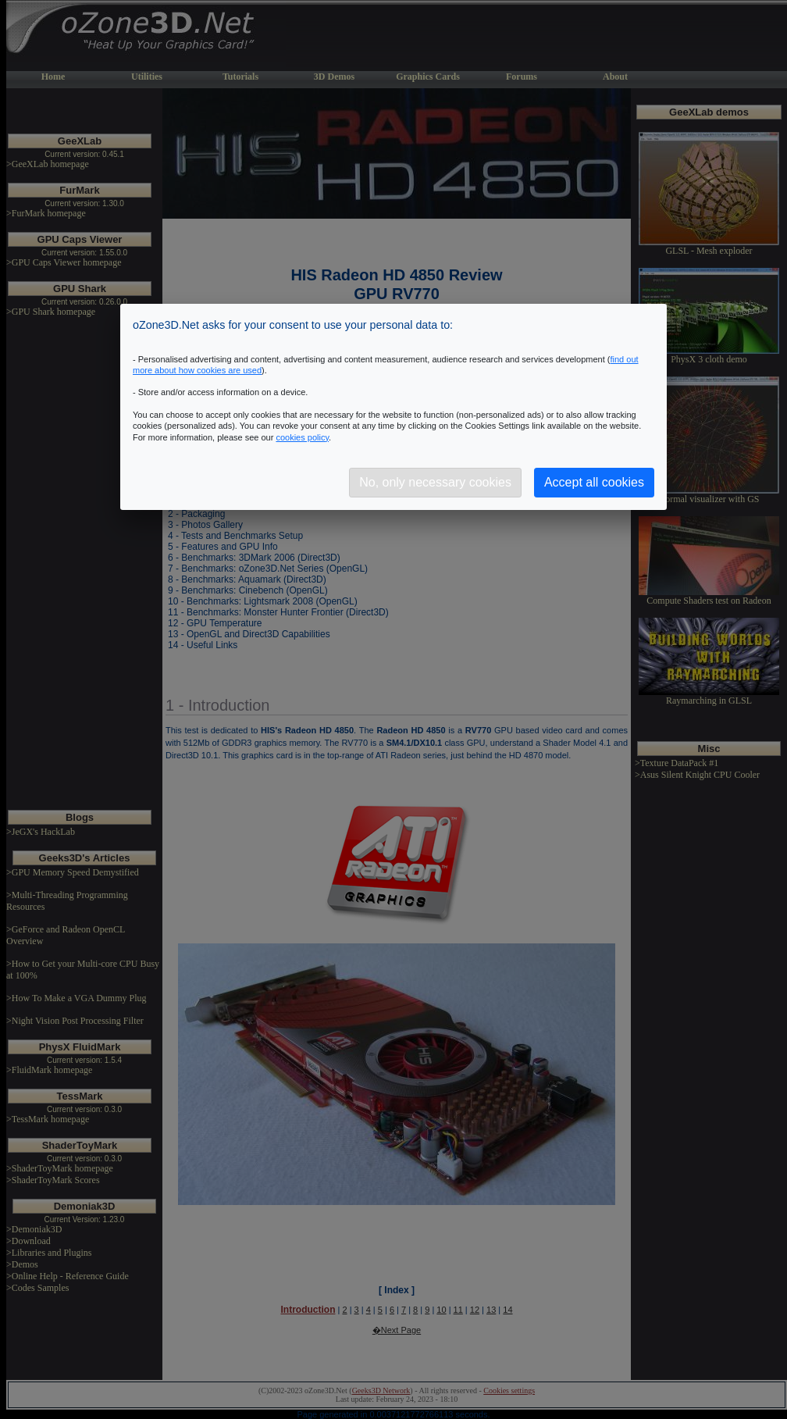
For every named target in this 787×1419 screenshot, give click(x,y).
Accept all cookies (594, 482)
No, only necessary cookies (435, 482)
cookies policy (302, 437)
